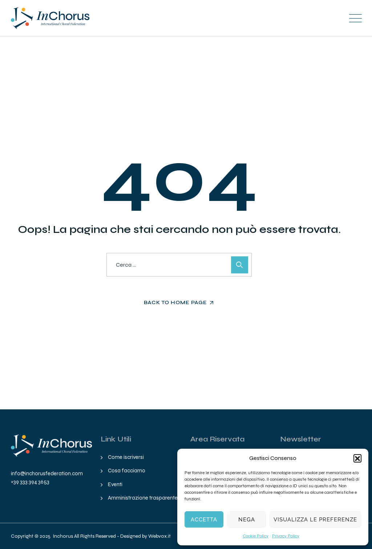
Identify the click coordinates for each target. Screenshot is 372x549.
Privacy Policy (285, 535)
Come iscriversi (126, 457)
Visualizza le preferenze (315, 519)
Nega (246, 519)
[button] (357, 458)
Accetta (204, 519)
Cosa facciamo (126, 470)
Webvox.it (159, 536)
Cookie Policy (255, 535)
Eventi (115, 484)
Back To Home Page (175, 302)
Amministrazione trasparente (143, 497)
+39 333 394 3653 (30, 482)
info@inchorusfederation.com (47, 473)
